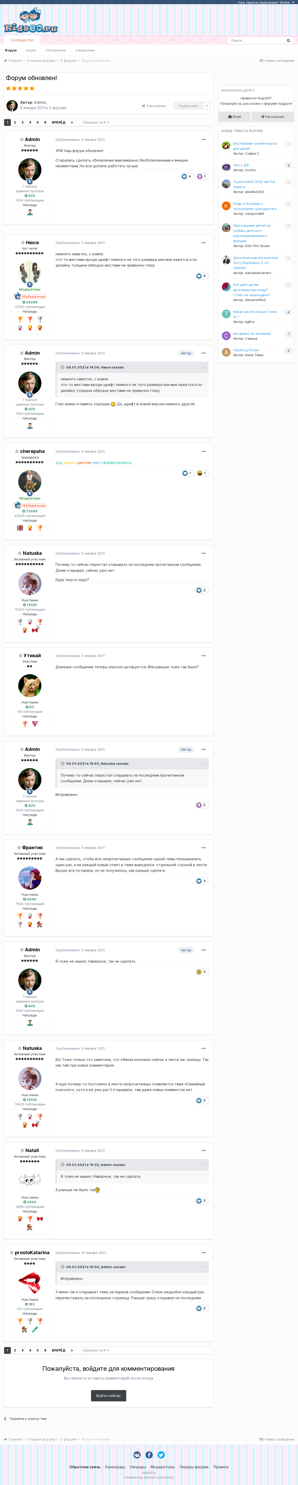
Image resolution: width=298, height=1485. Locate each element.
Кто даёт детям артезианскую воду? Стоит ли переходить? (251, 290)
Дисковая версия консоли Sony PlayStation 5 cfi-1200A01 (255, 263)
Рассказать (154, 106)
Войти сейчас (108, 1395)
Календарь (115, 1467)
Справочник (85, 50)
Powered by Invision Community (149, 1477)
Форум (11, 50)
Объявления (56, 50)
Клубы (31, 50)
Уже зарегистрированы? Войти (266, 2)
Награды (138, 1467)
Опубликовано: (80, 139)
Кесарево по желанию (252, 333)
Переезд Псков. (246, 350)
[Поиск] (255, 40)
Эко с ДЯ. (241, 165)
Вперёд (58, 122)
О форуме (58, 108)
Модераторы (163, 1467)
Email (234, 117)
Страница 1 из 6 (96, 122)
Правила (221, 1467)
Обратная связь (85, 1467)
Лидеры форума (194, 1467)
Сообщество (22, 40)
